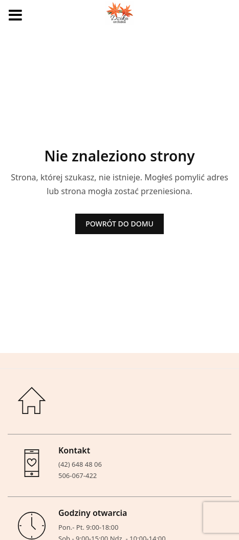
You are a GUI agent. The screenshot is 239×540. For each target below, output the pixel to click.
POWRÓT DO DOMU (119, 224)
